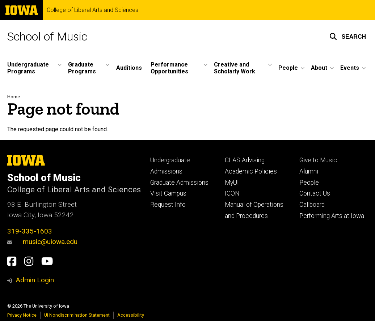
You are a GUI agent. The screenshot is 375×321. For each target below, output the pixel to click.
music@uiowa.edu (42, 241)
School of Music (47, 36)
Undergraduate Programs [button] (28, 68)
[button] (347, 36)
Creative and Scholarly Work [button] (234, 68)
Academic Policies (251, 171)
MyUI (232, 182)
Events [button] (349, 67)
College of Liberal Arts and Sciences (92, 10)
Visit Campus (168, 193)
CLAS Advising (245, 160)
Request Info (168, 204)
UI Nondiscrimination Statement (77, 315)
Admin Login (35, 280)
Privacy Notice (22, 315)
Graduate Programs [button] (82, 68)
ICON (232, 193)
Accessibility (130, 315)
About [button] (319, 67)
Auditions (129, 67)
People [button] (288, 67)
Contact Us (314, 193)
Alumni (308, 171)
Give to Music (318, 160)
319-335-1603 (29, 231)
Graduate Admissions (179, 182)
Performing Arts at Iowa (331, 215)
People (309, 182)
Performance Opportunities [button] (169, 68)
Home (13, 96)
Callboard (312, 204)
